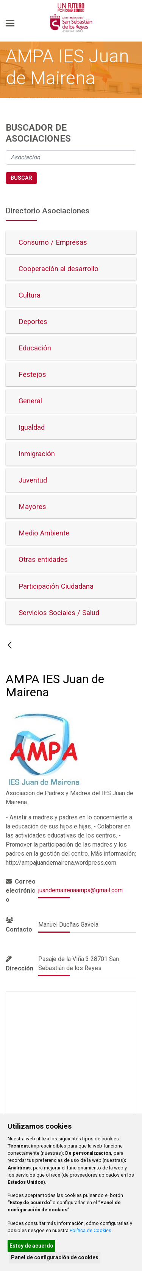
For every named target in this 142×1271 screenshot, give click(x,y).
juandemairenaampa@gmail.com (80, 890)
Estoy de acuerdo (31, 1246)
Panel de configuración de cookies (54, 1257)
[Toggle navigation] (10, 23)
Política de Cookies (90, 1230)
